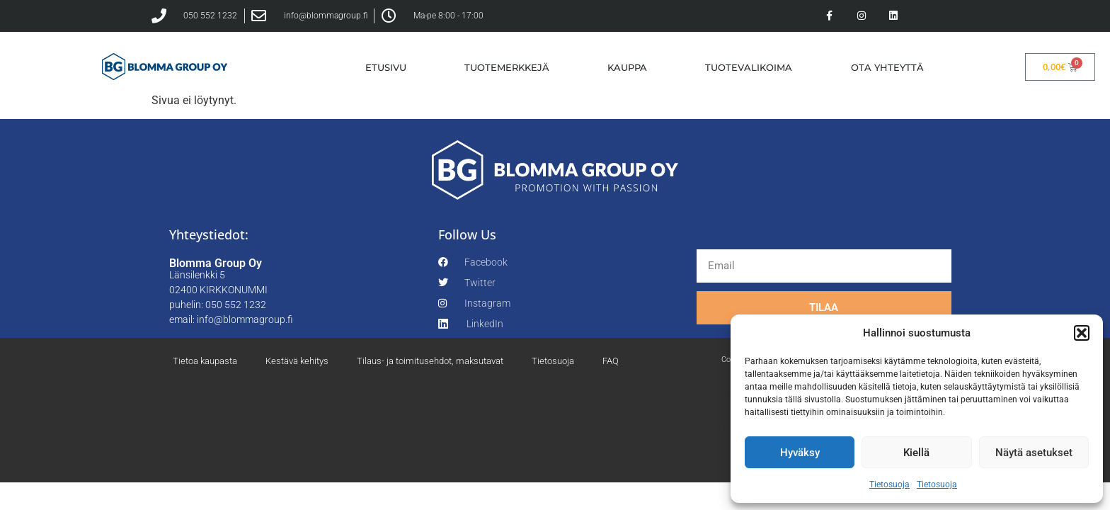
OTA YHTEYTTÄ (887, 67)
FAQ (610, 361)
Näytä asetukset (1033, 452)
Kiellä (916, 452)
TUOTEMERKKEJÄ (506, 67)
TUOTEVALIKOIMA (748, 67)
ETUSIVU (385, 67)
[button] (1082, 333)
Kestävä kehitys (296, 361)
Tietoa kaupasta (205, 361)
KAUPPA (627, 67)
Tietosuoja (889, 484)
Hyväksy (800, 452)
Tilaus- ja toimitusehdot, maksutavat (430, 361)
